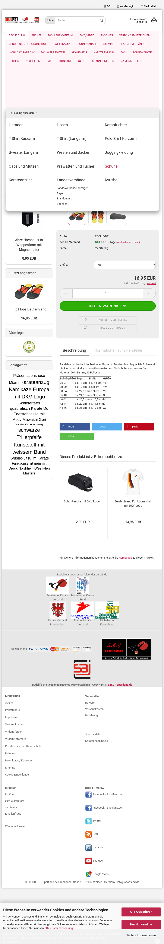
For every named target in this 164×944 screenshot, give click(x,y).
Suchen (100, 35)
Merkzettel (148, 6)
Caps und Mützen (22, 115)
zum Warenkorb (14, 857)
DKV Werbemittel (19, 246)
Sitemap (10, 824)
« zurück (67, 54)
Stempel (14, 220)
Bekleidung (15, 47)
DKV (60, 35)
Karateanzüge (20, 133)
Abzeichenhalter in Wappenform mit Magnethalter (29, 384)
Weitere (138, 35)
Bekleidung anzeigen (24, 54)
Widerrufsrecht (14, 788)
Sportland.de (92, 791)
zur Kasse (11, 863)
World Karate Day (19, 237)
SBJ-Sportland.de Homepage (26, 320)
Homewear (16, 35)
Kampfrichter (20, 72)
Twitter (97, 877)
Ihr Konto (10, 850)
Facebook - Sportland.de (107, 851)
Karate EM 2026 (40, 35)
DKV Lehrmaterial (19, 161)
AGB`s (9, 759)
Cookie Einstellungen (17, 831)
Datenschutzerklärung (59, 928)
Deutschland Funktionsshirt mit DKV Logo (133, 435)
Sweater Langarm (22, 97)
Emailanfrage (13, 870)
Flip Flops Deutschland (29, 449)
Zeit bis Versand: (70, 174)
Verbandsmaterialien (21, 187)
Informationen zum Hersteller (117, 282)
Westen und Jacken (24, 103)
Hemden (17, 60)
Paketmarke (12, 766)
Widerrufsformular (16, 795)
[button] (75, 359)
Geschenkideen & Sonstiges (26, 195)
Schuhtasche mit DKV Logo (82, 433)
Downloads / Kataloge (18, 817)
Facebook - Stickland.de (107, 864)
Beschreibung (74, 282)
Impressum (12, 773)
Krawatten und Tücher (25, 121)
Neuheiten (119, 35)
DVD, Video (15, 170)
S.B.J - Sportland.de (120, 741)
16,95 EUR (29, 458)
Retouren (10, 809)
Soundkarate (78, 35)
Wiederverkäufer (15, 882)
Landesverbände (22, 139)
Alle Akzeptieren (141, 911)
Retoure (90, 759)
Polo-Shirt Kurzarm (23, 91)
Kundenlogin (125, 6)
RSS (95, 890)
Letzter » (94, 54)
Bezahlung (91, 771)
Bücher (13, 153)
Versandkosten (14, 780)
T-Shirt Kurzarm (21, 78)
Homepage (125, 489)
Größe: (64, 196)
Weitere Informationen (141, 935)
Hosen (16, 66)
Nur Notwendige (141, 924)
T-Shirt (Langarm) (22, 84)
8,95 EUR (29, 398)
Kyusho (16, 146)
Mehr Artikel (16, 324)
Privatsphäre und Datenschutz (23, 802)
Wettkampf (15, 204)
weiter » (80, 54)
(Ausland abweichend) (128, 174)
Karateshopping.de (96, 797)
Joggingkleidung (22, 109)
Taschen (14, 178)
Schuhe (16, 127)
